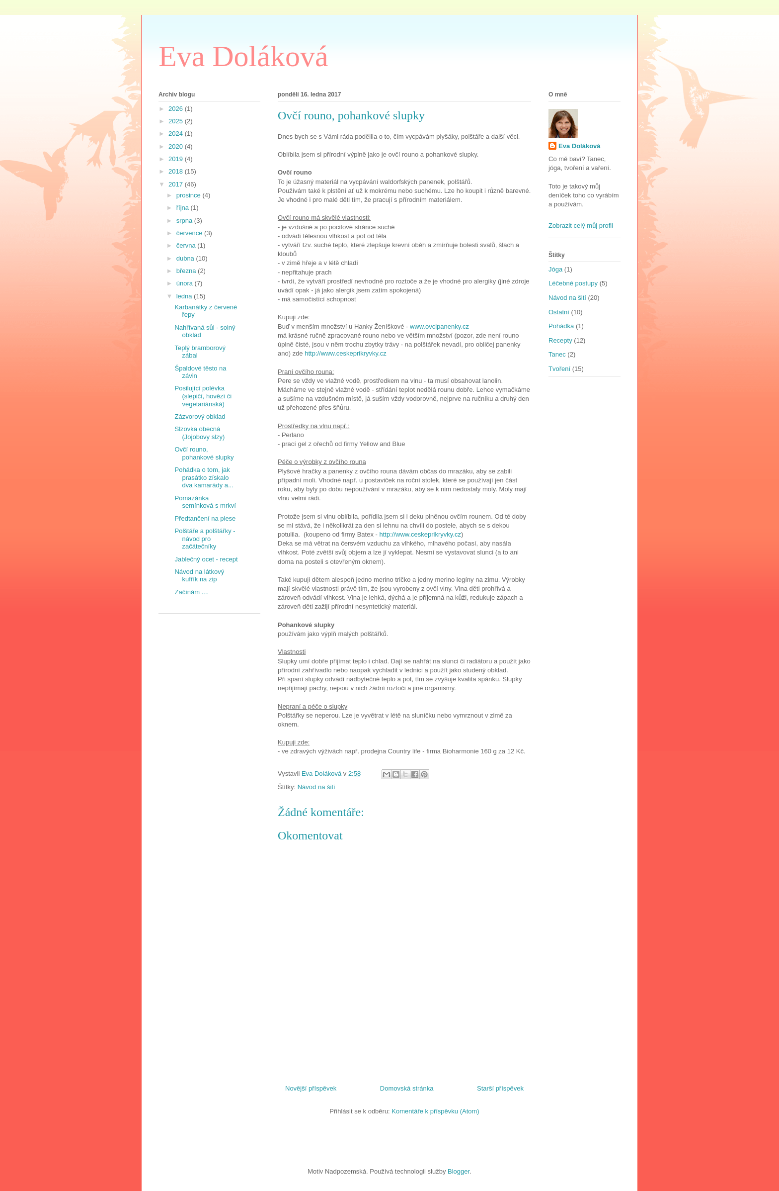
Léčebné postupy (573, 283)
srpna (185, 220)
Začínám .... (191, 592)
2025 (176, 121)
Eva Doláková (243, 56)
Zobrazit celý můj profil (580, 225)
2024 (176, 133)
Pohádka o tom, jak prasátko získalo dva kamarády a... (203, 477)
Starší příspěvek (500, 1088)
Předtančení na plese (204, 518)
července (190, 233)
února (185, 283)
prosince (189, 195)
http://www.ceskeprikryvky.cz (345, 353)
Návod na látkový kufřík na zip (199, 575)
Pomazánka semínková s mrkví (204, 502)
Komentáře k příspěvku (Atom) (435, 1111)
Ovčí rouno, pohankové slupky (204, 453)
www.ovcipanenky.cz (439, 326)
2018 (176, 171)
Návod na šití (316, 787)
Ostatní (558, 312)
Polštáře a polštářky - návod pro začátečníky (204, 538)
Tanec (557, 354)
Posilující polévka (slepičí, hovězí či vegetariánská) (203, 395)
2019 (176, 159)
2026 (176, 108)
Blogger (458, 1171)
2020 (176, 146)
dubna (186, 258)
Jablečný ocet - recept (205, 559)
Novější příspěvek (310, 1088)
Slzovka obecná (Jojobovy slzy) (199, 433)
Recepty (560, 340)
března (187, 271)
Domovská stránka (407, 1088)
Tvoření (559, 368)
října (183, 207)
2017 (176, 184)
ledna (185, 296)
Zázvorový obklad (199, 416)
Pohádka (561, 326)
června (187, 245)
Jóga (555, 269)
